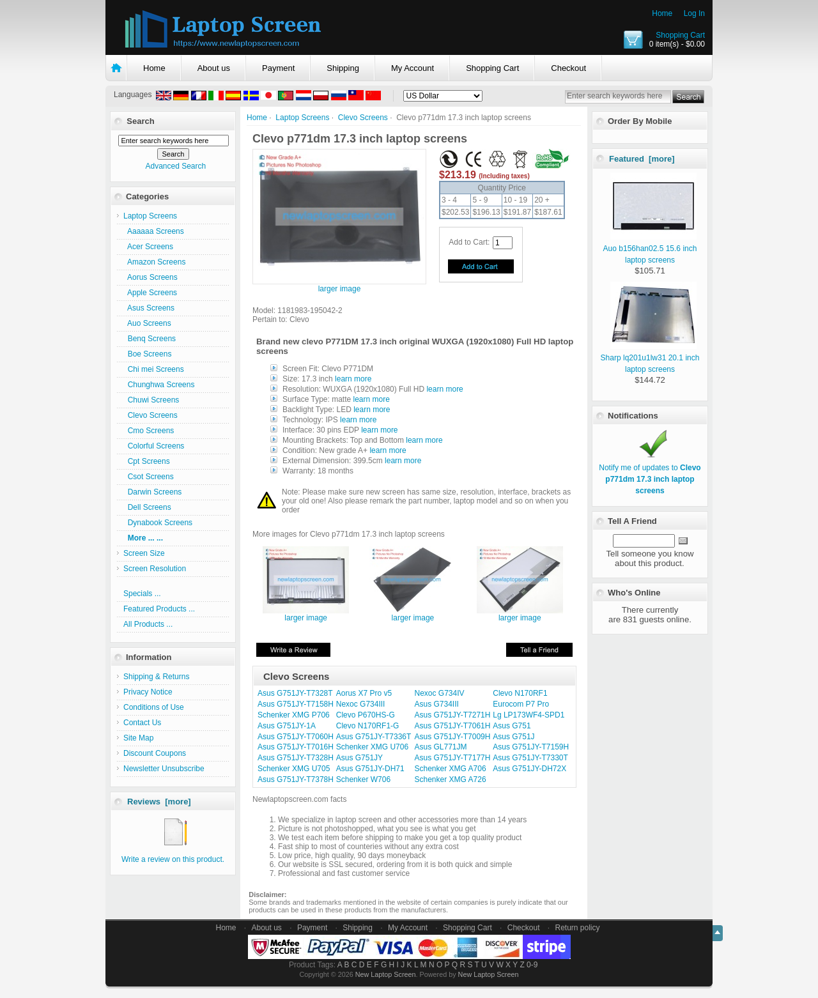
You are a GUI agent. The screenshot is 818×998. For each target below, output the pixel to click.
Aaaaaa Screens (153, 231)
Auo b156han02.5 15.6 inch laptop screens (650, 249)
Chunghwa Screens (158, 384)
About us (213, 68)
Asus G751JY (359, 757)
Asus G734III (437, 704)
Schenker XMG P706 (294, 714)
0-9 (532, 964)
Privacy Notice (148, 691)
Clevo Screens (363, 117)
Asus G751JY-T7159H (531, 746)
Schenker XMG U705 (294, 768)
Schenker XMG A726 (450, 779)
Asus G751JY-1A (287, 725)
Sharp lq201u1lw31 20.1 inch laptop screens (650, 358)
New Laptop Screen (385, 974)
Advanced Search (175, 166)
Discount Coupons (154, 753)
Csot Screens (148, 476)
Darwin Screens (152, 491)
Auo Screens (147, 323)
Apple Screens (150, 292)
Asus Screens (148, 307)
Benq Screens (149, 338)
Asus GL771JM (441, 746)
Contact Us (142, 722)
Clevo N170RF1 (520, 693)
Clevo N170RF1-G (367, 725)
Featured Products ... (159, 608)
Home (662, 13)
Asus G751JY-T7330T (530, 757)
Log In (694, 13)
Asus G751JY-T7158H (296, 704)
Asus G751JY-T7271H (453, 714)
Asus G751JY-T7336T (374, 736)
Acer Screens (148, 246)
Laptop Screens (302, 117)
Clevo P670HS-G (365, 714)
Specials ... (142, 593)
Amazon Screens (154, 261)
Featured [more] (642, 159)
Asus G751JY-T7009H (453, 736)
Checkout (568, 68)
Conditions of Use (153, 707)
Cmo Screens (148, 430)
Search (140, 121)
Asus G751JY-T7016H (296, 746)
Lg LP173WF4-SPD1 (528, 714)
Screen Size (144, 553)
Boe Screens (147, 353)
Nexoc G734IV (440, 693)
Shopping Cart (680, 35)
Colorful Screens (153, 445)
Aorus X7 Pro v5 (364, 693)
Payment (278, 68)
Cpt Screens (146, 461)
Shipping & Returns (156, 676)
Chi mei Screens (153, 369)
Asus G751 (511, 725)
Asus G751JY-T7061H (453, 725)
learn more (353, 378)
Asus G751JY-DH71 (370, 768)
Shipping (343, 68)
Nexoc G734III (360, 704)
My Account (412, 68)
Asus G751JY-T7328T (295, 693)
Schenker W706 (363, 779)
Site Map (138, 737)
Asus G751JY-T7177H (453, 757)
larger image (306, 614)
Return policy (577, 927)
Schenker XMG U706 (372, 746)
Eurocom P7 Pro (521, 704)
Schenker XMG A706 (450, 768)
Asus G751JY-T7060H (296, 736)
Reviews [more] (159, 801)
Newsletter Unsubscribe (163, 768)
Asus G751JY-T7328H (296, 757)
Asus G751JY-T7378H (296, 779)
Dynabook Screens (157, 522)
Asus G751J (513, 736)
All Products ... (148, 624)
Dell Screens (147, 507)
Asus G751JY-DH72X (529, 768)
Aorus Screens (150, 277)
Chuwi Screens (151, 399)
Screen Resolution (154, 568)
